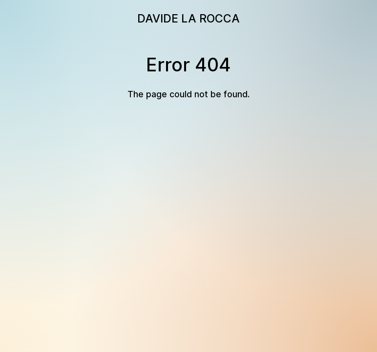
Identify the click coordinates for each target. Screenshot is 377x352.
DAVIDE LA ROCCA (188, 18)
